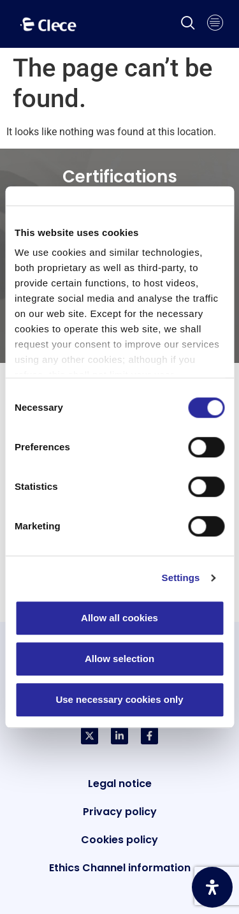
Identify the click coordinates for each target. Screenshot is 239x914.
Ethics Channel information (120, 867)
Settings (181, 577)
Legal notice (120, 783)
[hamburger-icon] (215, 24)
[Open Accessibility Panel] (212, 887)
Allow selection (119, 658)
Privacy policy (120, 811)
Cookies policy (119, 839)
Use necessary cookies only (119, 699)
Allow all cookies (119, 617)
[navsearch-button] (188, 24)
